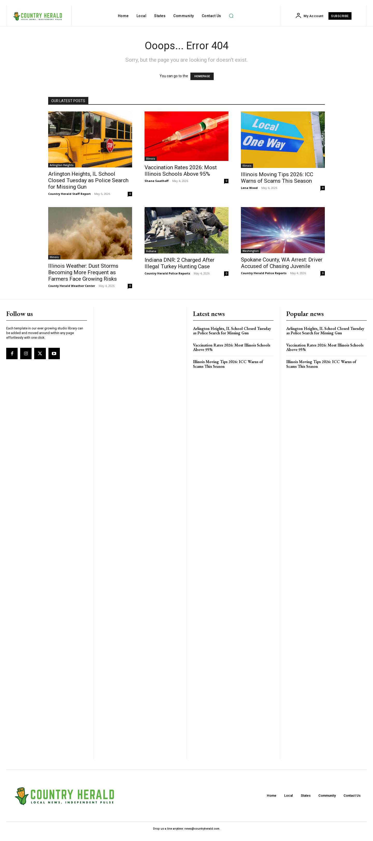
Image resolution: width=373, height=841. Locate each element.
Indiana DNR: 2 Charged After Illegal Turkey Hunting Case (179, 263)
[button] (231, 16)
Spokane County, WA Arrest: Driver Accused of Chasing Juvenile (281, 263)
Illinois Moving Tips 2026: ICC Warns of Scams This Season (277, 177)
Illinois (150, 158)
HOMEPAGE (202, 76)
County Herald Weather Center (71, 286)
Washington (250, 251)
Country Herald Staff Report (69, 194)
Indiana (151, 251)
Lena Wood (249, 188)
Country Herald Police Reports (167, 273)
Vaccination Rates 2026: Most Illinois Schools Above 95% (181, 170)
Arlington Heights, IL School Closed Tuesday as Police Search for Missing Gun (88, 180)
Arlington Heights (62, 165)
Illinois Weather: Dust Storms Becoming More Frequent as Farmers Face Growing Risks (83, 272)
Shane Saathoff (157, 181)
